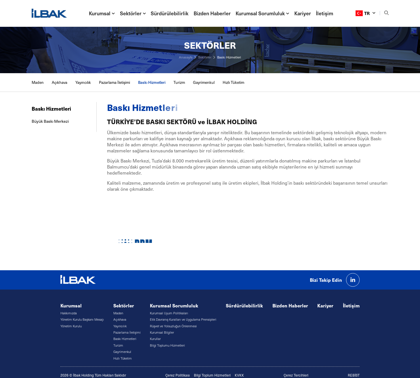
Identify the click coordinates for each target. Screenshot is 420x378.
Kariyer (302, 13)
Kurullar (155, 339)
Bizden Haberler (212, 13)
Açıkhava (59, 82)
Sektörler (204, 57)
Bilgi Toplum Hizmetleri (212, 375)
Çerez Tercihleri (296, 375)
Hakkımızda (68, 313)
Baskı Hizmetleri (229, 57)
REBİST (354, 375)
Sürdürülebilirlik (169, 13)
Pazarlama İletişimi (114, 82)
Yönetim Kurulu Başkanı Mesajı (82, 319)
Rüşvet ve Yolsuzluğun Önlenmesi (173, 326)
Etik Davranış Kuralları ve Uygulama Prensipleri (183, 319)
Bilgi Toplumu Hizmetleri (167, 345)
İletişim (324, 13)
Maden (38, 82)
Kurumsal (71, 305)
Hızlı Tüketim (233, 82)
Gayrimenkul (204, 82)
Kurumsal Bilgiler (162, 332)
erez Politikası (179, 375)
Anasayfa (185, 57)
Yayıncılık (83, 82)
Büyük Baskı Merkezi (50, 121)
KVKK (239, 375)
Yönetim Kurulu (71, 326)
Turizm (179, 82)
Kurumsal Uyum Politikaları (169, 313)
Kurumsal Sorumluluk (174, 305)
